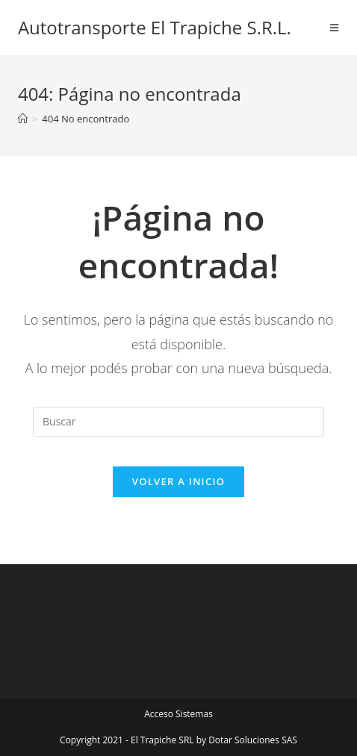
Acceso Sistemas (178, 713)
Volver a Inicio (178, 481)
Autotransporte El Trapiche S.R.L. (154, 27)
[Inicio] (23, 118)
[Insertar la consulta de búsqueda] (178, 422)
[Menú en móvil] (334, 27)
